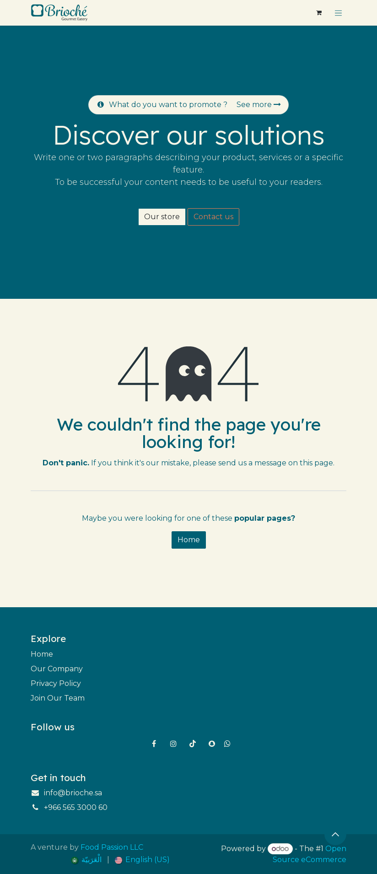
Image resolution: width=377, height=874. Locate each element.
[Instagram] (173, 743)
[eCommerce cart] (319, 13)
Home (189, 539)
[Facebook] (153, 743)
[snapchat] (212, 743)
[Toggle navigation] (338, 13)
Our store (162, 216)
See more (259, 104)
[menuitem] (86, 860)
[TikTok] (192, 743)
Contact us (213, 216)
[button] (335, 834)
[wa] (227, 743)
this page (316, 463)
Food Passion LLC (112, 847)
